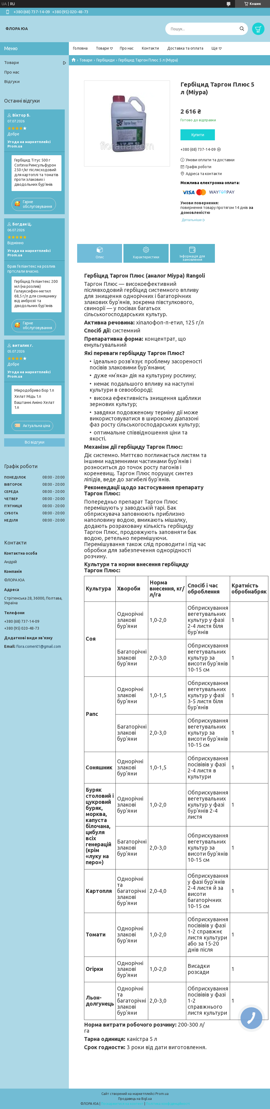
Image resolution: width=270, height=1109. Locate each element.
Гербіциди (105, 60)
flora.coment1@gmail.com (38, 646)
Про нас (127, 48)
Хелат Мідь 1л (27, 396)
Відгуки (12, 81)
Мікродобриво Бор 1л (34, 390)
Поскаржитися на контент (122, 1103)
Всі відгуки (34, 442)
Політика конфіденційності (168, 1103)
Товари (102, 48)
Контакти (150, 48)
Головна (80, 48)
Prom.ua (162, 1093)
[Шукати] (242, 29)
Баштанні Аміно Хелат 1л (34, 405)
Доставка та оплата (185, 48)
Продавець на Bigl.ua (135, 1098)
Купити (197, 135)
